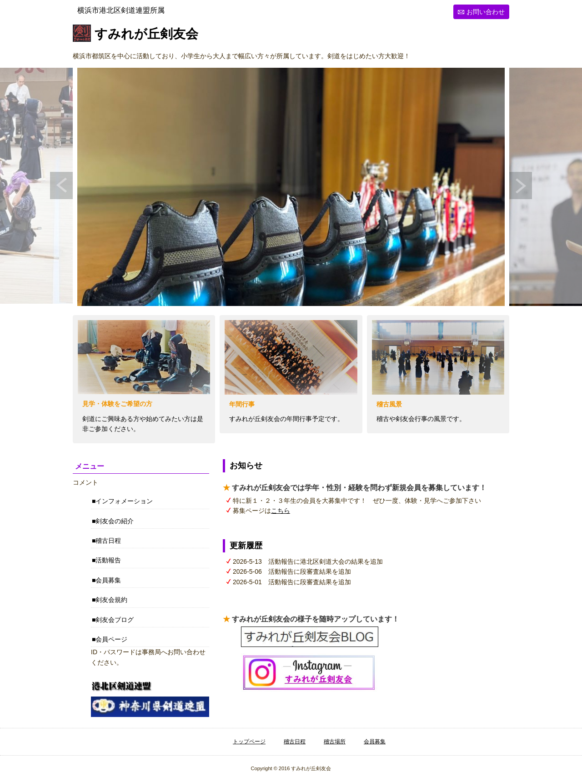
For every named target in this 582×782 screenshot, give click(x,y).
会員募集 (108, 580)
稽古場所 (335, 741)
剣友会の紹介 (114, 521)
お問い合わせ (486, 11)
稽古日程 (108, 540)
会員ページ (111, 639)
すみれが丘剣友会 (146, 34)
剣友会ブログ (114, 619)
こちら (280, 510)
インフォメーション (124, 501)
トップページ (249, 741)
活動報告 (108, 560)
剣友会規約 (111, 599)
